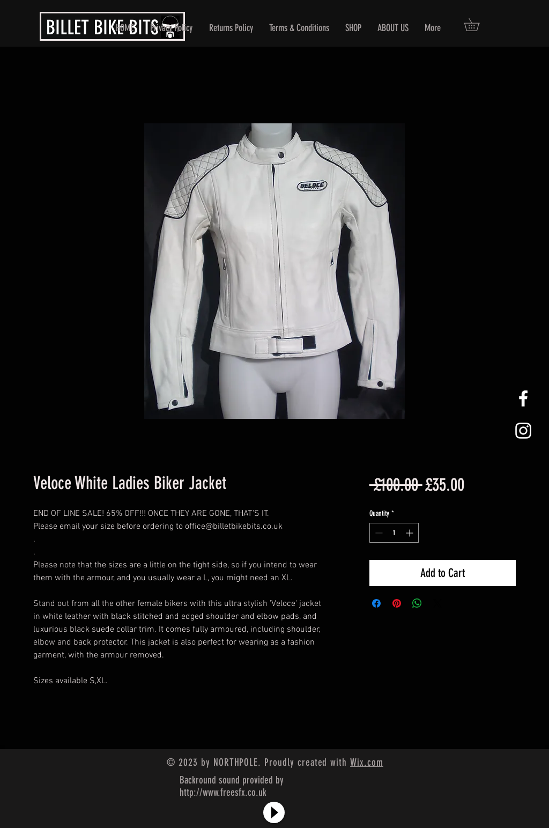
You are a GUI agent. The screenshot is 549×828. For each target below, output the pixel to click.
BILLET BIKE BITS (102, 27)
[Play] (274, 812)
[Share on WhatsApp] (417, 603)
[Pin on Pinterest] (396, 603)
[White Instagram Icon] (523, 430)
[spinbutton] (394, 532)
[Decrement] (377, 532)
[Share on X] (437, 603)
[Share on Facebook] (376, 603)
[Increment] (410, 532)
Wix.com (366, 762)
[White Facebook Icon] (523, 398)
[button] (478, 24)
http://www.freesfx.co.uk (223, 792)
